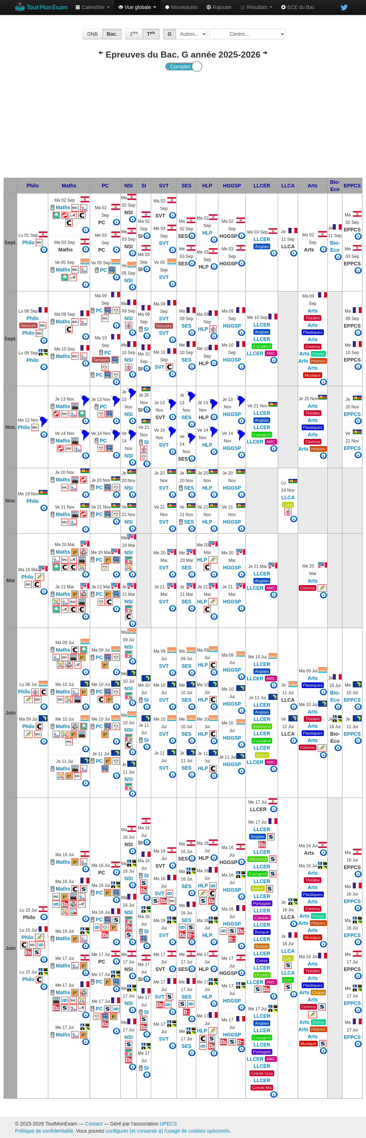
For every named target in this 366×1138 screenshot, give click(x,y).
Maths (69, 185)
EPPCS (352, 185)
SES (187, 185)
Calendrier (92, 7)
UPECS (168, 1124)
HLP (207, 185)
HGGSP (232, 185)
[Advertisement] (183, 124)
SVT (164, 185)
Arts (313, 185)
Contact (93, 1124)
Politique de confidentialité (44, 1131)
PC (105, 185)
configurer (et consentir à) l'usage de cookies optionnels (168, 1131)
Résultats (256, 7)
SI (144, 185)
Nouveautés (181, 7)
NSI (128, 185)
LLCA (288, 185)
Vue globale (137, 7)
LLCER (261, 185)
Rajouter (219, 7)
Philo (32, 185)
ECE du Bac (298, 7)
